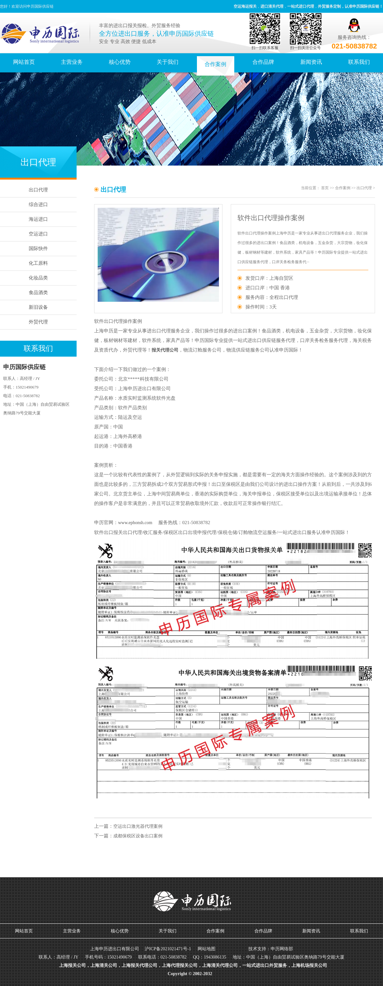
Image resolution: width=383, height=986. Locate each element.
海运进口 (38, 219)
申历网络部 (282, 948)
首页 (325, 188)
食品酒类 (38, 292)
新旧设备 (38, 307)
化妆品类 (38, 277)
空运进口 (38, 233)
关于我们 (167, 62)
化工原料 (38, 263)
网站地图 (206, 948)
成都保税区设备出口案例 (137, 836)
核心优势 (120, 62)
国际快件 (38, 248)
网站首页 (24, 62)
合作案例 (215, 64)
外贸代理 (38, 321)
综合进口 (38, 204)
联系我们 (359, 62)
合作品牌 (263, 62)
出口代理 (38, 189)
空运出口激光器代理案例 (137, 826)
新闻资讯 (311, 62)
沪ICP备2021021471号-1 (168, 948)
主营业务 (72, 62)
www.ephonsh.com (135, 522)
